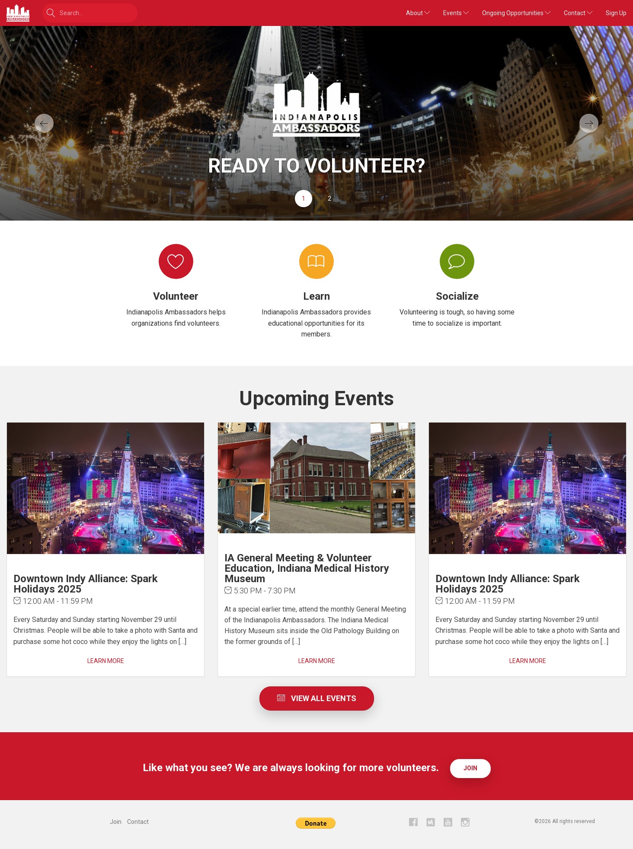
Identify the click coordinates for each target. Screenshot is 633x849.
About (418, 13)
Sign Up (616, 13)
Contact (578, 13)
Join (470, 768)
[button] (47, 123)
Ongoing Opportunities (516, 13)
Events (456, 13)
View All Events (316, 698)
